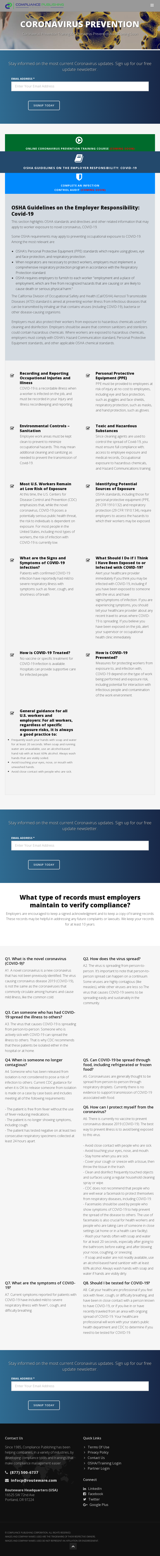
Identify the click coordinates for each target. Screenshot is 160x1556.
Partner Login (99, 1468)
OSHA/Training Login (104, 1463)
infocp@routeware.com (33, 1480)
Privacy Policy (98, 1452)
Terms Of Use (98, 1447)
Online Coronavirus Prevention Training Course (79, 143)
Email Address (21, 79)
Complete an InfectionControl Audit (79, 182)
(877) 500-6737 (23, 1472)
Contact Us (96, 1457)
